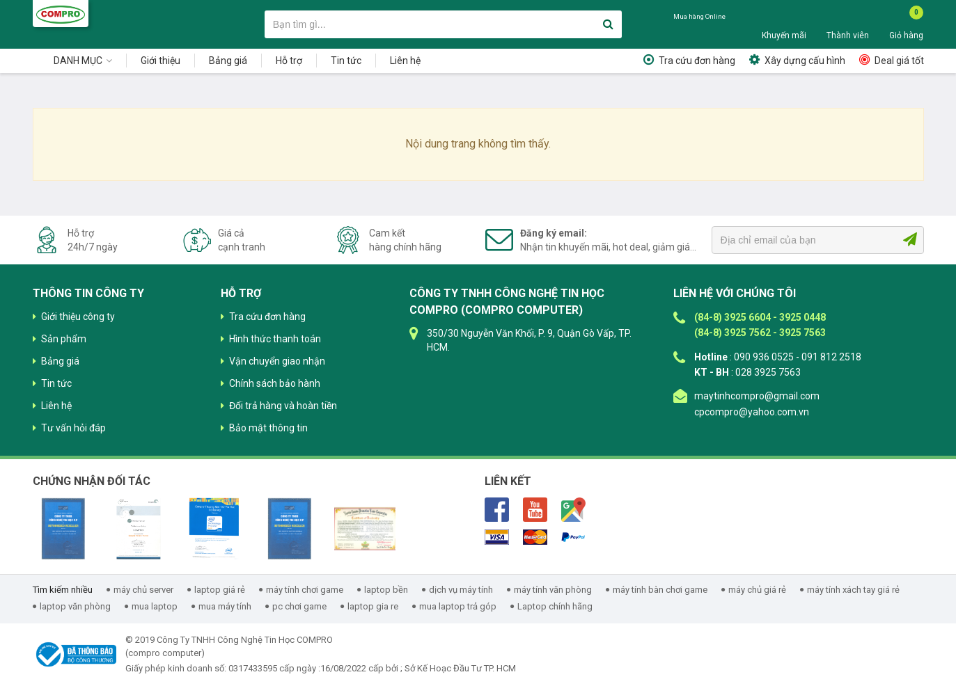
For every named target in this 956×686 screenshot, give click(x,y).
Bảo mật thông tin (268, 427)
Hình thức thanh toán (275, 338)
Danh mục (78, 60)
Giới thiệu (160, 60)
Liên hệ (405, 60)
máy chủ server (143, 589)
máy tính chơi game (304, 589)
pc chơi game (299, 606)
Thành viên (847, 35)
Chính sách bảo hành (274, 383)
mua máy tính (224, 606)
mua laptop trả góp (457, 606)
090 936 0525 (707, 29)
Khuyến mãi (784, 35)
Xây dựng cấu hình (805, 60)
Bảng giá (228, 60)
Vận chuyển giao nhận (277, 361)
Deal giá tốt (899, 60)
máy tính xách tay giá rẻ (853, 589)
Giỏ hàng (906, 35)
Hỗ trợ (289, 60)
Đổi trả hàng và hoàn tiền (283, 405)
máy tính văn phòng (553, 589)
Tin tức (346, 60)
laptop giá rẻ (219, 589)
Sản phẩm (63, 338)
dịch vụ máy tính (461, 589)
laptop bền (386, 589)
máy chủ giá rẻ (757, 589)
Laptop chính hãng (555, 606)
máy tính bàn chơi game (660, 589)
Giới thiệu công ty (78, 316)
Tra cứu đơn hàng (697, 60)
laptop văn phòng (75, 606)
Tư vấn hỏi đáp (73, 427)
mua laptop (155, 606)
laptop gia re (372, 606)
